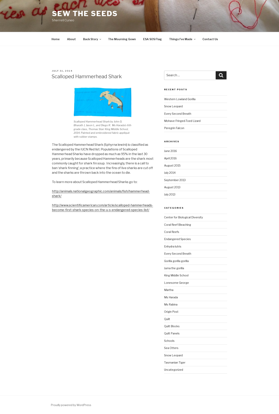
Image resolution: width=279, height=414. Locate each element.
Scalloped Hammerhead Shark (87, 76)
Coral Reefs (171, 231)
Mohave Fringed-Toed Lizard (182, 120)
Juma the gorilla (174, 268)
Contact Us (210, 39)
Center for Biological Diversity (183, 217)
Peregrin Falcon (174, 128)
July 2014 (170, 172)
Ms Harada (171, 297)
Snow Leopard (173, 106)
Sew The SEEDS (85, 13)
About (71, 39)
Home (56, 39)
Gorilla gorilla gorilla (176, 261)
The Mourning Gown (122, 39)
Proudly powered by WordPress (71, 405)
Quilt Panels (172, 333)
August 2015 (172, 165)
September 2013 (175, 180)
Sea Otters (171, 348)
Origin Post (171, 311)
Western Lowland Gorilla (179, 99)
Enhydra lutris (172, 246)
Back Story (92, 39)
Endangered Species (177, 239)
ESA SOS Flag (152, 39)
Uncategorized (173, 369)
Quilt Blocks (172, 326)
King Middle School (176, 275)
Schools (169, 340)
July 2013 (169, 194)
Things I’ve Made (182, 39)
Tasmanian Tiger (174, 362)
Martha (168, 290)
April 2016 (170, 158)
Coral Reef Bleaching (177, 224)
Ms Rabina (170, 304)
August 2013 (172, 187)
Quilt (167, 319)
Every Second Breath (177, 113)
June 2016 (170, 151)
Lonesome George (176, 282)
